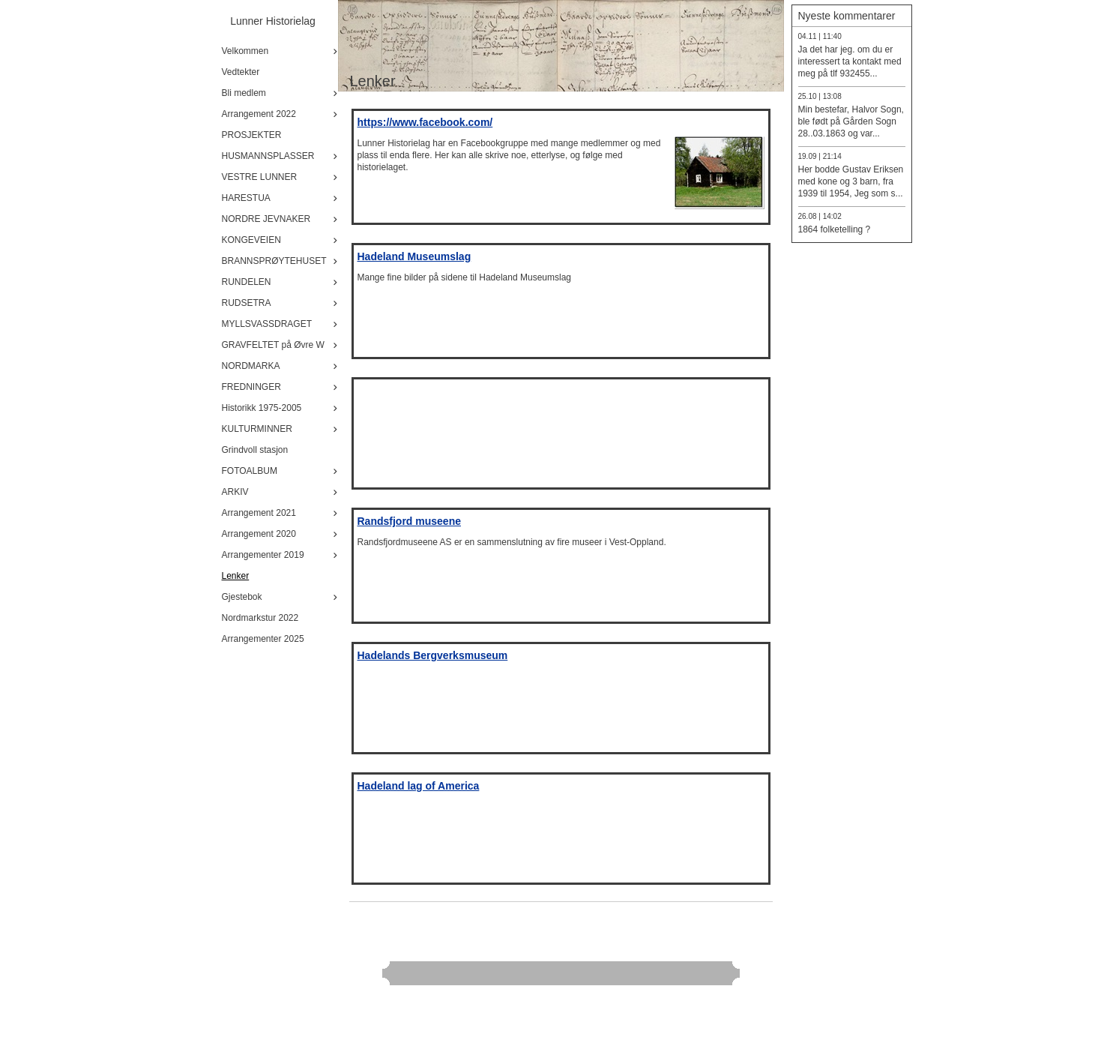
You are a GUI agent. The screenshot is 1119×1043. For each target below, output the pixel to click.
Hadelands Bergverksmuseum (433, 655)
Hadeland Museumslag (414, 256)
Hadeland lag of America (419, 786)
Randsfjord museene (409, 521)
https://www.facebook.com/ (425, 122)
